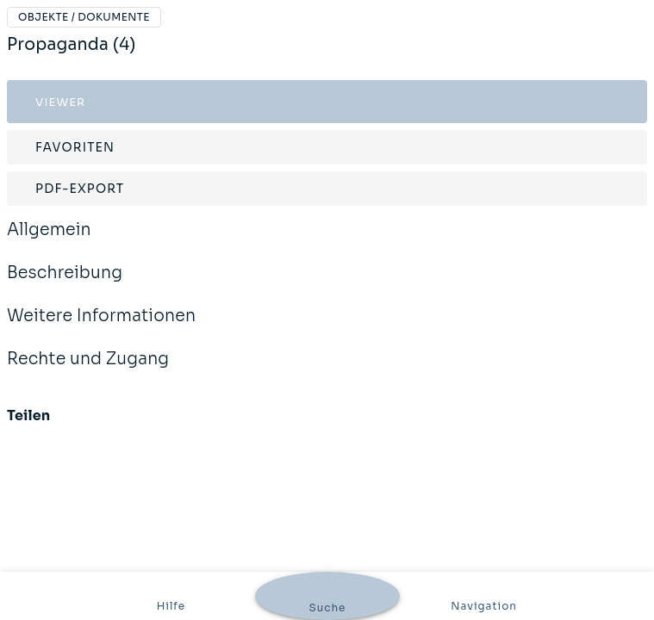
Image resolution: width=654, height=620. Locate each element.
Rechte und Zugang (88, 370)
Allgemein (49, 241)
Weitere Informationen (101, 327)
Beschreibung (64, 284)
